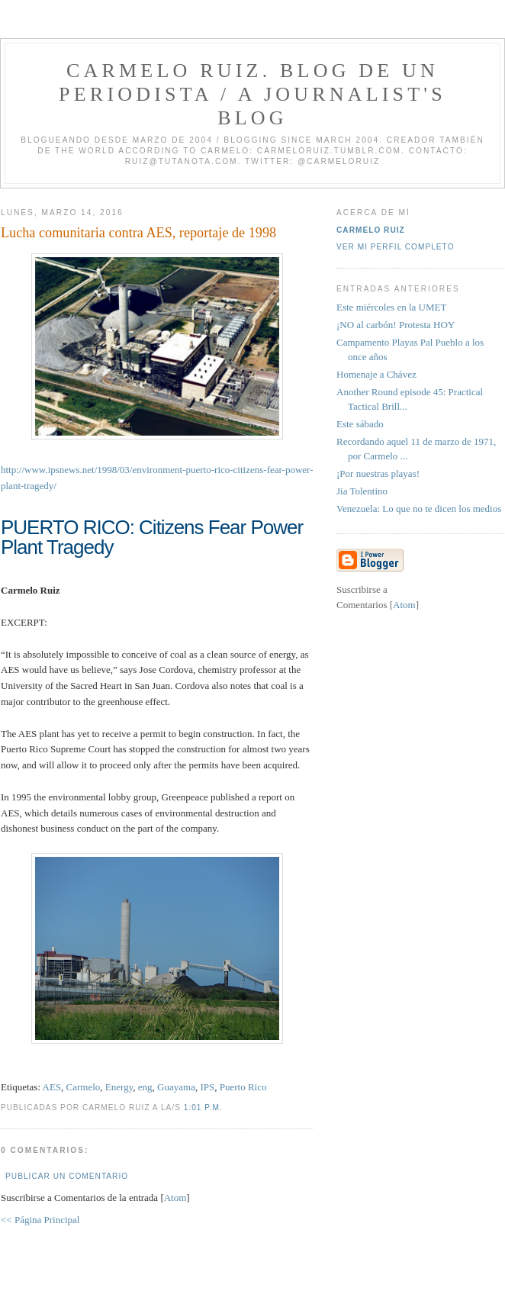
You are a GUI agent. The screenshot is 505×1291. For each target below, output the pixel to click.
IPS (207, 1087)
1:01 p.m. (203, 1107)
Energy (119, 1087)
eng (145, 1087)
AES (52, 1087)
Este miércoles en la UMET (391, 307)
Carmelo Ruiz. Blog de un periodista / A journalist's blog (252, 94)
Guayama (176, 1087)
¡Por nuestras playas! (378, 473)
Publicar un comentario (66, 1176)
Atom (175, 1197)
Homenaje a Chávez (376, 374)
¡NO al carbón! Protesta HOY (395, 324)
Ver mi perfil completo (395, 247)
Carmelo (83, 1087)
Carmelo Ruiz (370, 230)
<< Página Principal (40, 1219)
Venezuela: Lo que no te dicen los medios (418, 508)
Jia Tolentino (362, 491)
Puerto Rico (243, 1087)
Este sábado (360, 424)
